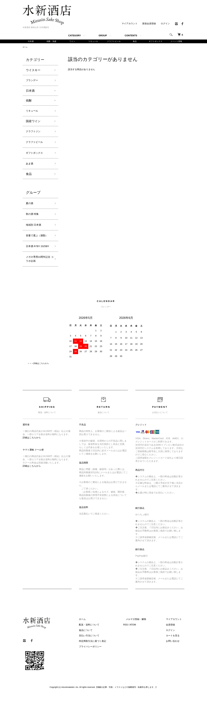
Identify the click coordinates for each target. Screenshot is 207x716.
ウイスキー (33, 71)
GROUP (103, 35)
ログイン (165, 23)
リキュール (93, 41)
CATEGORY (74, 35)
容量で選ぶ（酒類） (36, 247)
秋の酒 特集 (33, 221)
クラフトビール (114, 41)
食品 (134, 41)
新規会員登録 (149, 23)
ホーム (25, 48)
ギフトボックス (155, 41)
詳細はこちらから (32, 460)
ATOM (143, 647)
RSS (136, 647)
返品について (98, 652)
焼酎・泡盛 (51, 41)
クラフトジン (34, 134)
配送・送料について (102, 647)
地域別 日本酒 (35, 233)
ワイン (72, 41)
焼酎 (29, 102)
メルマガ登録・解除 (144, 641)
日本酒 (30, 41)
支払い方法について (102, 658)
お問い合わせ (175, 663)
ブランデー (33, 81)
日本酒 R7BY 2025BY (34, 264)
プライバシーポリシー (103, 669)
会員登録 (173, 647)
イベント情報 (176, 41)
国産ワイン (33, 124)
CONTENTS (131, 35)
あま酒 (30, 169)
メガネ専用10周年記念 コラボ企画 (37, 280)
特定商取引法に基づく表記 (105, 663)
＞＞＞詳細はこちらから (38, 386)
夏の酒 (30, 210)
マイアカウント (129, 23)
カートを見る (175, 658)
